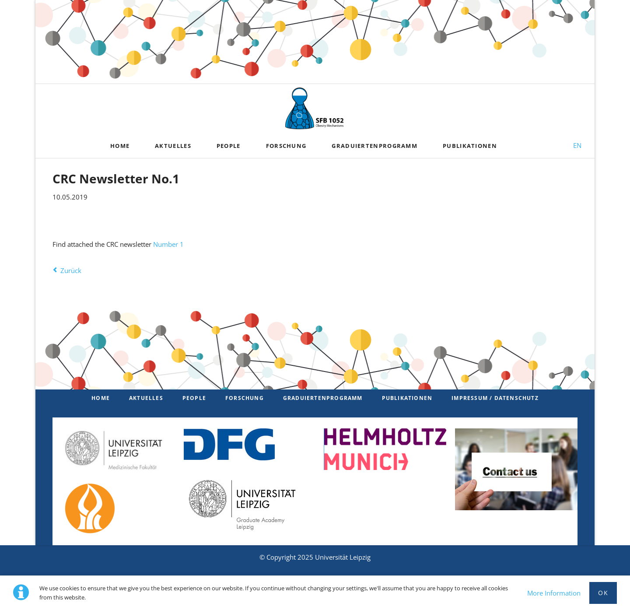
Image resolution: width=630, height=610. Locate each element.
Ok (603, 593)
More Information (554, 593)
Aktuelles (146, 398)
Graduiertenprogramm (323, 398)
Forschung (244, 398)
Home (100, 398)
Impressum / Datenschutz (495, 398)
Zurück (70, 270)
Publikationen (407, 398)
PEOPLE (194, 398)
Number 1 (168, 244)
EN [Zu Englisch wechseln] (577, 145)
